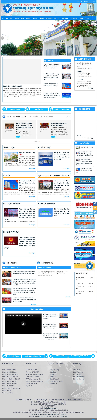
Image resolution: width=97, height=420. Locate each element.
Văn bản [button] (28, 19)
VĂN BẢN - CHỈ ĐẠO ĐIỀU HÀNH (62, 109)
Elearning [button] (49, 18)
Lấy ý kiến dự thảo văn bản (33, 356)
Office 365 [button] (74, 18)
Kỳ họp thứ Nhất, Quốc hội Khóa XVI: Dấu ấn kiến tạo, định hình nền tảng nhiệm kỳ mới (24, 126)
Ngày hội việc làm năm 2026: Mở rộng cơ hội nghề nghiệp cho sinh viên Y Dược (57, 66)
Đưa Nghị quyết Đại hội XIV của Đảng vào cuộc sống (57, 86)
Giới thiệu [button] (9, 19)
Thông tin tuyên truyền (16, 117)
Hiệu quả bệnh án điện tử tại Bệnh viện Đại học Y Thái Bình (55, 316)
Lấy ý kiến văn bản (13, 356)
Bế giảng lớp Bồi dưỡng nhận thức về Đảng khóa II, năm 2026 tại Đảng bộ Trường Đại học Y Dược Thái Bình (24, 299)
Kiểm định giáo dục (15, 109)
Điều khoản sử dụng (37, 414)
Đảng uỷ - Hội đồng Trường (13, 267)
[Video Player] (23, 324)
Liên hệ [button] (87, 18)
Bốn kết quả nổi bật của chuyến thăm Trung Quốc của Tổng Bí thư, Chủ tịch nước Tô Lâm (24, 272)
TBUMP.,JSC (63, 416)
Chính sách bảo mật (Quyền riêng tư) (55, 414)
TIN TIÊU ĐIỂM (84, 143)
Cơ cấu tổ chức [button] (19, 18)
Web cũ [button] (81, 18)
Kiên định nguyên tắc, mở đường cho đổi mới (59, 124)
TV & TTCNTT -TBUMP (44, 416)
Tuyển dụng (48, 117)
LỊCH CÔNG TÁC (39, 109)
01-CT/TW (80, 81)
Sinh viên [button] (65, 19)
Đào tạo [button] (42, 18)
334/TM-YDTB (42, 272)
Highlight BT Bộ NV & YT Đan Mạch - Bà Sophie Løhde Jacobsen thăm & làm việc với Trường (55, 336)
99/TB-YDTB (80, 63)
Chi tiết (18, 137)
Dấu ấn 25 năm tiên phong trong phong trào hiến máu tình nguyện (55, 326)
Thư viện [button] (57, 19)
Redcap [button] (35, 18)
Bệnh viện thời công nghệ (12, 86)
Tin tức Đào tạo (35, 117)
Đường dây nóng (59, 356)
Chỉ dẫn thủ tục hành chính (80, 356)
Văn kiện (79, 73)
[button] (23, 323)
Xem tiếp (90, 88)
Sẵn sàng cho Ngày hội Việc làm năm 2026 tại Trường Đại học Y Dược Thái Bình (57, 95)
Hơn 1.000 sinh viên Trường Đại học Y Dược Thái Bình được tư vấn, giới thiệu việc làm (57, 76)
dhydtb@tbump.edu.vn (50, 408)
